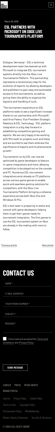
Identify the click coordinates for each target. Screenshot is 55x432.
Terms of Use (9, 404)
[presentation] (25, 354)
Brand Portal (10, 391)
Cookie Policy (36, 398)
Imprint (6, 398)
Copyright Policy (27, 404)
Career (7, 385)
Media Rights (31, 385)
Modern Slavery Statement (15, 417)
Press (17, 385)
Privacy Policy (26, 342)
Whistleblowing (32, 411)
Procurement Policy (12, 411)
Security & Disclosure (42, 417)
